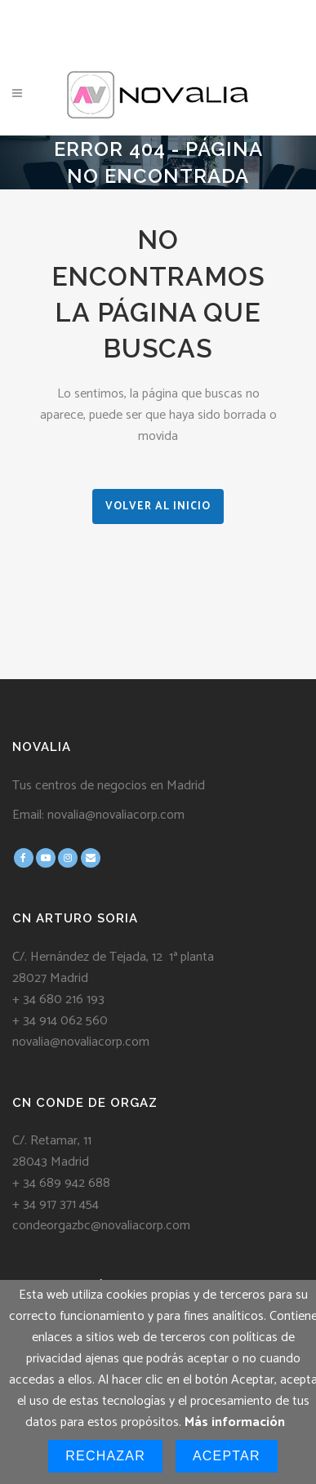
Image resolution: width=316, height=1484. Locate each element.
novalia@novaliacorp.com (116, 815)
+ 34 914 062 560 (60, 1021)
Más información (235, 1422)
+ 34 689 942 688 (61, 1183)
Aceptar (226, 1456)
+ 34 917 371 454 (55, 1204)
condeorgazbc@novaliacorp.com (101, 1226)
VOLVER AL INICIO (158, 506)
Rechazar (105, 1456)
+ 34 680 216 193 (58, 1000)
